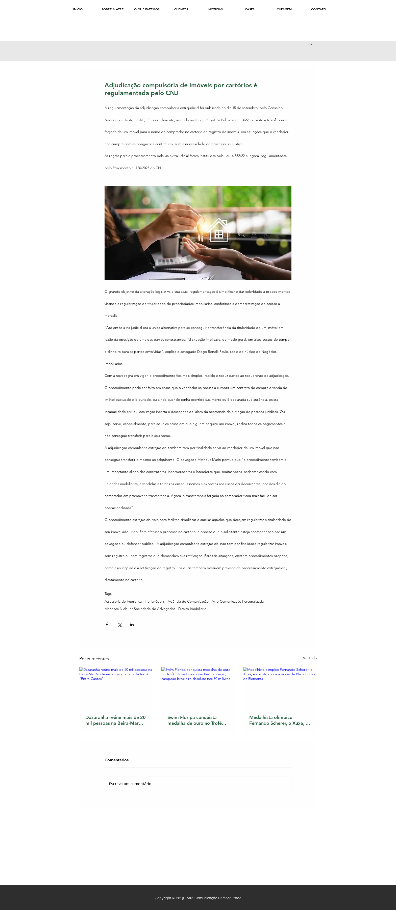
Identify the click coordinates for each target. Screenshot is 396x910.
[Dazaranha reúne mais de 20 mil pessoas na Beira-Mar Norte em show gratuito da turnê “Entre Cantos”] (116, 687)
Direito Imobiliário (192, 609)
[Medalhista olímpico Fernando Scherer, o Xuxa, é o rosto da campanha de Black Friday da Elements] (280, 687)
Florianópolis (155, 601)
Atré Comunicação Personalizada (238, 601)
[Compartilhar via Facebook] (107, 624)
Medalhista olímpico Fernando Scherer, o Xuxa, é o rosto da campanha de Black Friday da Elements (278, 720)
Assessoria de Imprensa (123, 601)
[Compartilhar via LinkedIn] (131, 624)
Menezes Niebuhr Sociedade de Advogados (140, 609)
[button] (310, 43)
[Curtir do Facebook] (99, 31)
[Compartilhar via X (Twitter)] (119, 624)
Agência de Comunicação (188, 601)
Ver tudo (310, 658)
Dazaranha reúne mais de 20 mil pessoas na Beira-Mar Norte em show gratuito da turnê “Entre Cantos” (115, 720)
